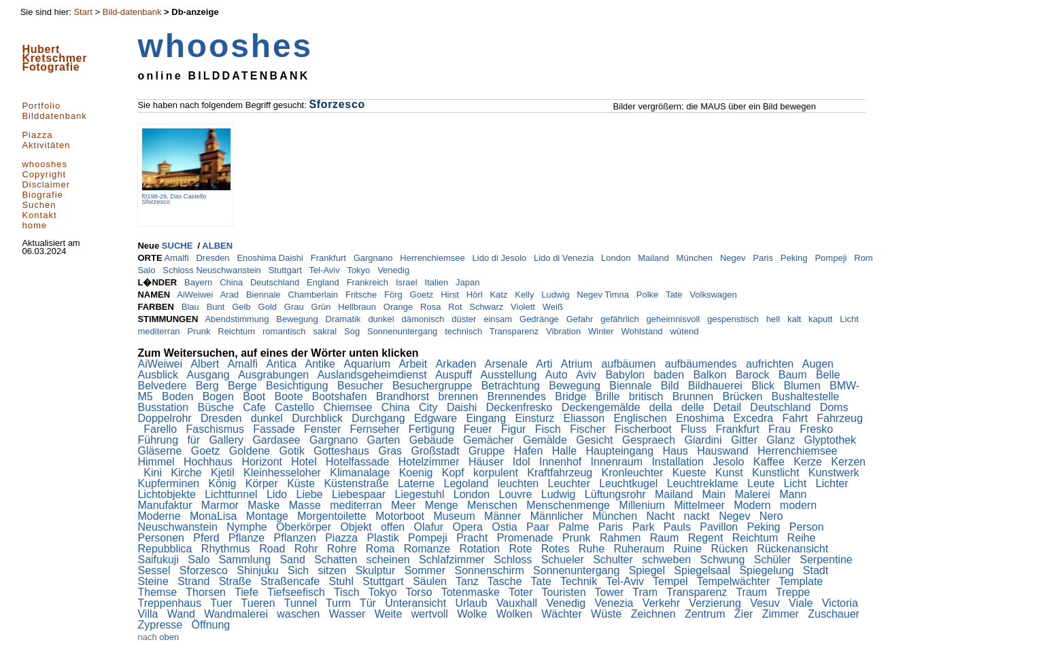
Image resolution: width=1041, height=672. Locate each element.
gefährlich (620, 319)
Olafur (430, 527)
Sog (353, 331)
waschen (300, 614)
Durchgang (380, 418)
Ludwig (556, 294)
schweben (668, 559)
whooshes (44, 164)
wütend (685, 331)
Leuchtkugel (630, 483)
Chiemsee (349, 407)
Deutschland (276, 282)
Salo (147, 270)
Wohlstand (643, 331)
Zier (745, 614)
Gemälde (546, 440)
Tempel (672, 581)
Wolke (473, 614)
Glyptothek (831, 440)
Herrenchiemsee (433, 258)
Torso (420, 592)
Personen (162, 538)
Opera (469, 527)
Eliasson (586, 418)
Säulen (431, 581)
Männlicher (558, 516)
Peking (795, 258)
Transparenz (515, 331)
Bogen (220, 396)
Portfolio (41, 106)
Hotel (305, 461)
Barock (754, 375)
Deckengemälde (602, 407)
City (430, 407)
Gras (391, 451)
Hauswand (724, 451)
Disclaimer (46, 184)
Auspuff (455, 375)
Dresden (214, 258)
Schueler (564, 559)
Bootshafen (341, 396)
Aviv (587, 375)
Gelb (242, 307)
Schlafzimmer (453, 559)
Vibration (564, 331)
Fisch (549, 429)
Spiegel (648, 570)
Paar (539, 527)
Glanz (782, 440)
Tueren (260, 603)
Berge (244, 385)
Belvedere (163, 385)
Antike (322, 364)
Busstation (164, 407)
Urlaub (472, 603)
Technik (580, 581)
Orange (399, 307)
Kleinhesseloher (283, 472)
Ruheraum (640, 548)
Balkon (711, 375)
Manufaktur (165, 505)
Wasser (349, 614)
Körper (263, 483)
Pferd (207, 538)
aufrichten (771, 364)
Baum (794, 375)
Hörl (475, 294)
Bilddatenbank (54, 116)
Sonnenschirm (490, 570)
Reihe (803, 538)
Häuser (487, 461)
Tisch (348, 592)
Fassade (275, 429)
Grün (322, 307)
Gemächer (490, 440)
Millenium (643, 505)
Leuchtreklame (704, 483)
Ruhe (593, 548)
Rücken (731, 548)
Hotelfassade (359, 461)
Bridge (572, 396)
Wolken (516, 614)
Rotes (557, 548)
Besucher (361, 385)
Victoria (841, 603)
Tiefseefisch (297, 592)
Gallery (227, 440)
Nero (773, 516)
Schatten (337, 559)
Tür (369, 603)
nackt (698, 516)
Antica (283, 364)
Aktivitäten (46, 145)
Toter (522, 592)
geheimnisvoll (674, 319)
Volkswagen (714, 294)
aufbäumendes (702, 364)
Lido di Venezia (565, 258)
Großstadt (436, 451)
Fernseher (376, 429)
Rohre (343, 548)
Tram (646, 592)
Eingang (487, 418)
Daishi (463, 407)
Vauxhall (518, 603)
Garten (385, 440)
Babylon (626, 375)
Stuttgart (287, 270)
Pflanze (248, 538)
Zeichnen (655, 614)
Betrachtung (512, 385)
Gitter (746, 440)
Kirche (188, 472)
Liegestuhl (421, 494)
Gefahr (581, 319)
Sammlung (246, 559)
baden (670, 375)
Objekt (357, 527)
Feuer (479, 429)
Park (645, 527)
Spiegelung (768, 570)
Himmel (157, 461)
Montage (269, 516)
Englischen (641, 418)
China (232, 282)
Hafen (530, 451)
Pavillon (720, 527)
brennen (460, 396)
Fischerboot (645, 429)
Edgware (437, 418)
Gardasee (277, 440)
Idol (523, 461)
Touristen (565, 592)
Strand (195, 581)
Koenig (417, 472)
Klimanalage (361, 472)
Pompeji (832, 258)
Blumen (803, 385)
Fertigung (433, 429)
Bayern (199, 282)
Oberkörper (305, 527)
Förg (394, 294)
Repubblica (166, 548)
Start (82, 12)
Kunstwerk (835, 472)
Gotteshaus (342, 451)
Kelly (525, 294)
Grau (295, 307)
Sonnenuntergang (403, 331)
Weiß (554, 307)
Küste (302, 483)
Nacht (661, 516)
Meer (405, 505)
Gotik (293, 451)
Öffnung (212, 625)
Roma (382, 548)
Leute (762, 483)
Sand (293, 559)
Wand (183, 614)
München (696, 258)
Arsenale (508, 364)
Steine (154, 581)
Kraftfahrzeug (561, 472)
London (617, 258)
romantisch (285, 331)
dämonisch (424, 319)
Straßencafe (291, 581)
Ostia (506, 527)
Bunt (217, 307)
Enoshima (702, 418)
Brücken (744, 396)
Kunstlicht (777, 472)
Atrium (578, 364)
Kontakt (39, 215)
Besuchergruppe (433, 385)
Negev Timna (604, 294)
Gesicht (596, 440)
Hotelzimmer (430, 461)
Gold (268, 307)
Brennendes (518, 396)
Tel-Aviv (325, 270)
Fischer (589, 429)
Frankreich (369, 282)
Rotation (481, 548)
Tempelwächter (735, 581)
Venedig (394, 270)
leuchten (520, 483)
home (34, 225)
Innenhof (562, 461)
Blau (192, 307)
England (324, 282)
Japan (469, 282)
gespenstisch (734, 319)
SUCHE (177, 246)
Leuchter (571, 483)
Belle (829, 375)
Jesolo (730, 461)
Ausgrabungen (275, 375)
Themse (158, 592)
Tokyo (360, 270)
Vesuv (766, 603)
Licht (850, 319)
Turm (340, 603)
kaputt (821, 319)
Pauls (679, 527)
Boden (179, 396)
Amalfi (177, 258)
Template (802, 581)
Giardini (704, 440)
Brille (609, 396)
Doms (835, 407)
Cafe (256, 407)
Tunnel (302, 603)
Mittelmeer (701, 505)
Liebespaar (360, 494)
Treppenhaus (170, 603)
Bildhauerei (717, 385)
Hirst (451, 294)
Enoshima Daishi (271, 258)
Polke (648, 294)
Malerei (753, 494)
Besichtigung (298, 385)
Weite (390, 614)
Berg (209, 385)
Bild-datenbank (132, 12)
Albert (206, 364)
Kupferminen (169, 483)
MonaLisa (215, 516)
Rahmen (622, 538)
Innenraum (618, 461)
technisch (465, 331)
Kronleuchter (634, 472)
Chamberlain (314, 294)
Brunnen (694, 396)
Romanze (429, 548)
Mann (794, 494)
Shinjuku (259, 570)
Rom (864, 258)
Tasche (506, 581)
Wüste (608, 614)
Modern (754, 505)
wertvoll (431, 614)
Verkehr (663, 603)
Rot (456, 307)
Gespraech (650, 440)
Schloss (514, 559)
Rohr (307, 548)
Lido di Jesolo (501, 258)
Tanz (468, 581)
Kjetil (224, 472)
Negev (734, 258)
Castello (296, 407)
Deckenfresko (521, 407)
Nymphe (248, 527)
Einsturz (536, 418)
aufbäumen (630, 364)
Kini (154, 472)
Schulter (614, 559)
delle (694, 407)
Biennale (264, 294)
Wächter (563, 614)
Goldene (251, 451)
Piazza (37, 135)
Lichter (833, 483)
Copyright (44, 174)
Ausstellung (510, 375)
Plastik (385, 538)
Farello (161, 429)
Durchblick (318, 418)
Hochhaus (210, 461)
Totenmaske (472, 592)
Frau (780, 429)
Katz (500, 294)
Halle (566, 451)
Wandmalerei (237, 614)
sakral (326, 331)
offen (394, 527)
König (224, 483)
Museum (455, 516)
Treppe (794, 592)
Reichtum (238, 331)
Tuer (222, 603)
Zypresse (161, 625)
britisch (647, 396)
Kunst (730, 472)
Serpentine (827, 559)
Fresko (818, 429)
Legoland (468, 483)
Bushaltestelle (807, 396)
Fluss (695, 429)
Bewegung (298, 319)
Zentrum (706, 614)
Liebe (311, 494)
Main (715, 494)
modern (800, 505)
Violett (524, 307)
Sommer (427, 570)
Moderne (160, 516)
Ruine (688, 548)
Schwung (724, 559)
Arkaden (457, 364)
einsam (499, 319)
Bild (671, 385)
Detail (728, 407)
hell (774, 319)
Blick (764, 385)
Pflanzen (297, 538)
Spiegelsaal (703, 570)
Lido (278, 494)
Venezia (615, 603)
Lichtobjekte (168, 494)
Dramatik (345, 319)
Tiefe (248, 592)
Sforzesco (205, 570)
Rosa (431, 307)
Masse (306, 505)
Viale (802, 603)
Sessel (155, 570)
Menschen (493, 505)
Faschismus (217, 429)
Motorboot (401, 516)
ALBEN (217, 246)
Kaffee (770, 461)
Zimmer (782, 614)
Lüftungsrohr (617, 494)
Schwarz (487, 307)
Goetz (423, 294)
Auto (557, 375)
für (195, 440)
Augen (819, 364)
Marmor (221, 505)
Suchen (39, 205)
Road (273, 548)
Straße (236, 581)
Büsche (217, 407)
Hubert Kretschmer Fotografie (54, 58)
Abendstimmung (238, 319)
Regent (707, 538)
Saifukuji (159, 559)
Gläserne (160, 451)
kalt (795, 319)
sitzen (333, 570)
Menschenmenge (569, 505)
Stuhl (343, 581)
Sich (300, 570)
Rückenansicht (794, 548)
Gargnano (374, 258)
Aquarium (368, 364)
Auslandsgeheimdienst (374, 375)
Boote (289, 396)
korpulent (497, 472)
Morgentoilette (333, 516)
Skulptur (377, 570)
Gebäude (433, 440)
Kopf (454, 472)
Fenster (324, 429)
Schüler (774, 559)
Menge (443, 505)
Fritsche (362, 294)
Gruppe (488, 451)
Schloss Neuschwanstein (213, 270)
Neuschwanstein (178, 527)
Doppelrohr (165, 418)
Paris (764, 258)
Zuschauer (835, 614)
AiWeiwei (196, 294)
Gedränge (540, 319)
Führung (159, 440)
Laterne (418, 483)
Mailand (654, 258)
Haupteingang (620, 451)
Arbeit (414, 364)
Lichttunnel (232, 494)
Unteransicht (417, 603)
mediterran (159, 331)
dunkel (382, 319)
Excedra (754, 418)
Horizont (263, 461)
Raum (666, 538)
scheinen (389, 559)
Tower (611, 592)
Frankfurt (330, 258)
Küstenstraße (358, 483)
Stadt (817, 570)
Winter (602, 331)
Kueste (690, 472)
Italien (438, 282)
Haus (676, 451)
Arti (545, 364)
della (662, 407)
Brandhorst (404, 396)
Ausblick (159, 375)
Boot (255, 396)
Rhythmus (227, 548)
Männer (504, 516)
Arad (230, 294)
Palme (575, 527)
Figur (515, 429)
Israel (408, 282)
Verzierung (716, 603)
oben (169, 637)
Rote (522, 548)
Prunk (200, 331)
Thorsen (207, 592)
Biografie (42, 195)
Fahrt (797, 418)
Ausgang (210, 375)
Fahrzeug (840, 418)
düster (465, 319)
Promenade (526, 538)
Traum (753, 592)
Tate (675, 294)
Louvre (517, 494)
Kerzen (848, 461)
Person (808, 527)
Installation (678, 461)
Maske (265, 505)
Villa (148, 614)
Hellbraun (358, 307)
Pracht (473, 538)
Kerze (809, 461)
